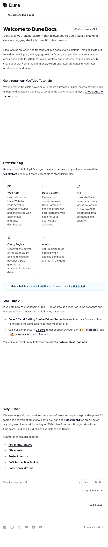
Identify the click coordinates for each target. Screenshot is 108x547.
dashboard (73, 420)
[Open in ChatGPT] (85, 29)
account (60, 169)
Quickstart (10, 174)
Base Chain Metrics (20, 468)
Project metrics (18, 456)
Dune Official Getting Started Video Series (35, 319)
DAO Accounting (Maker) (23, 462)
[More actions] (103, 5)
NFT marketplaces (20, 444)
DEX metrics (16, 450)
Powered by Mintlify (94, 527)
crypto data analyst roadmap (68, 342)
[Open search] (97, 5)
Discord (40, 329)
